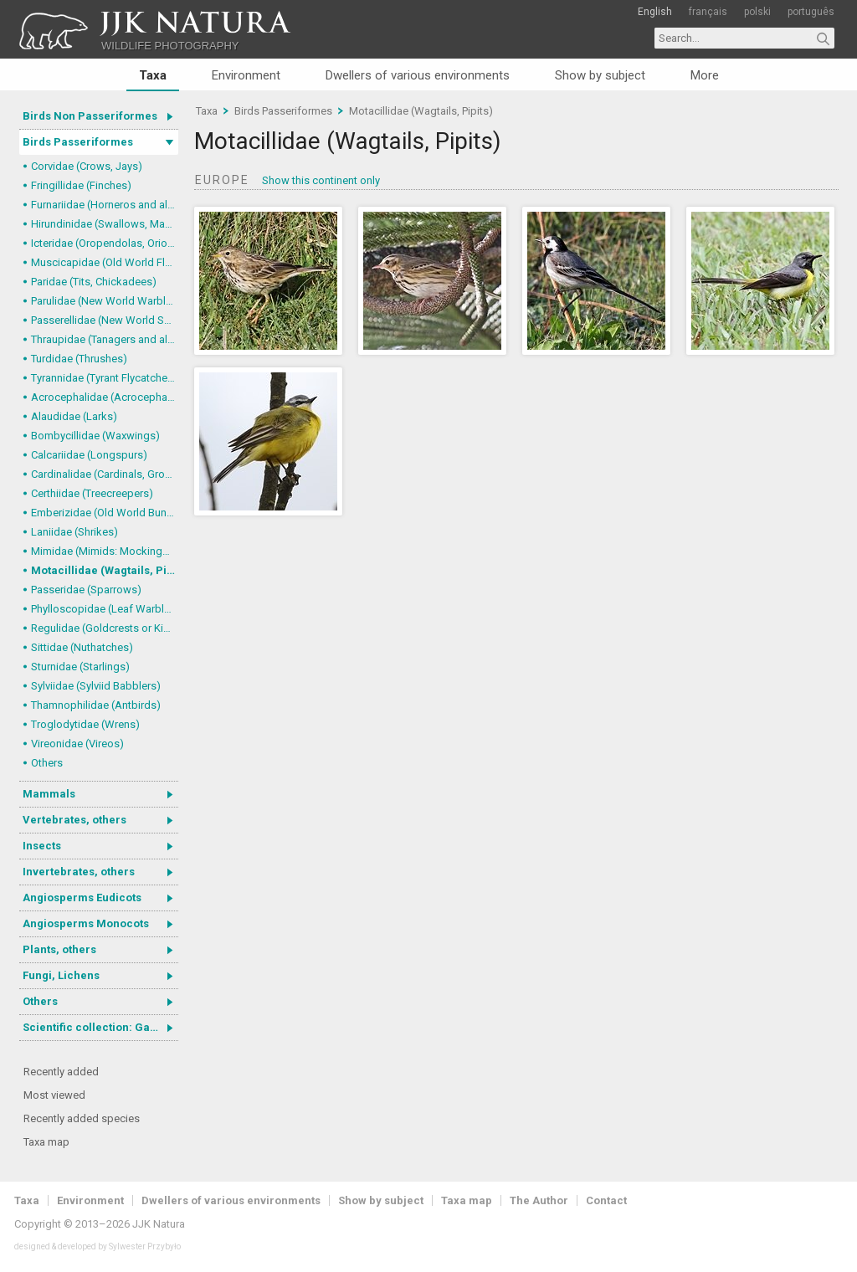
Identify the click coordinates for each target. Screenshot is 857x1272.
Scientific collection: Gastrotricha (100, 1027)
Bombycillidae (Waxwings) (95, 435)
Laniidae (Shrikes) (74, 532)
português (811, 12)
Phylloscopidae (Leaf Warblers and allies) (104, 609)
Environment (246, 75)
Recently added (61, 1071)
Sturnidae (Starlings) (80, 666)
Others (47, 763)
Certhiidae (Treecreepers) (92, 493)
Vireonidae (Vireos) (77, 743)
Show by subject (600, 75)
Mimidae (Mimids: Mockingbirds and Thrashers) (104, 551)
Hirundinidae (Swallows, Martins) (104, 224)
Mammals (49, 793)
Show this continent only (321, 180)
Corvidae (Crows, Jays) (86, 166)
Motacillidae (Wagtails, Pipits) (104, 570)
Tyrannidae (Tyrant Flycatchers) (104, 378)
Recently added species (81, 1118)
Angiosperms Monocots (86, 923)
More (704, 75)
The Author (539, 1200)
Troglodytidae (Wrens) (85, 724)
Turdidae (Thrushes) (79, 358)
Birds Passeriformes (78, 142)
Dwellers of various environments (418, 75)
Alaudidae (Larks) (74, 416)
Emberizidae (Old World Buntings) (104, 512)
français (708, 12)
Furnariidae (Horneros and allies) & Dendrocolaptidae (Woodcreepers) (104, 204)
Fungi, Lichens (61, 975)
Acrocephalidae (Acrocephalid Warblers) (104, 397)
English (655, 12)
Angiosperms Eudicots (82, 897)
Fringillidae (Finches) (81, 185)
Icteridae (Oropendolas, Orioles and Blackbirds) (104, 243)
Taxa (153, 75)
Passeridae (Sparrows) (86, 589)
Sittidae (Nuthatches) (82, 647)
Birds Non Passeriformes (90, 116)
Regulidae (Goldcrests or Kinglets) (104, 628)
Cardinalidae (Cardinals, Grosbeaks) (104, 474)
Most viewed (54, 1095)
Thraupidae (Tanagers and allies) (104, 339)
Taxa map (46, 1142)
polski (757, 12)
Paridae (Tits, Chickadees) (94, 281)
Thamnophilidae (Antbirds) (96, 705)
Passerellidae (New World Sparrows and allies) (104, 320)
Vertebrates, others (74, 819)
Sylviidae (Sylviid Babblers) (96, 686)
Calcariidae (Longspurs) (89, 455)
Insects (42, 845)
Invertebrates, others (79, 871)
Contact (606, 1200)
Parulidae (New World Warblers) (104, 301)
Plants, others (59, 949)
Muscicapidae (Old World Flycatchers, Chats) (104, 262)
